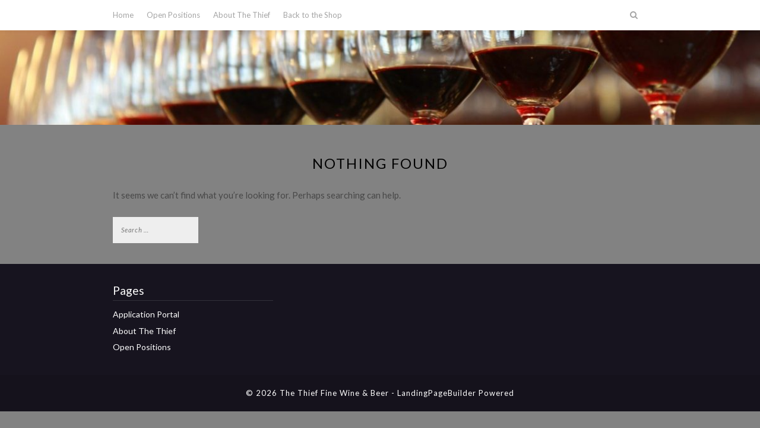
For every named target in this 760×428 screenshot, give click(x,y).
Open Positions (173, 15)
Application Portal (146, 314)
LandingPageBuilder (436, 393)
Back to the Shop (312, 15)
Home (123, 15)
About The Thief (241, 15)
